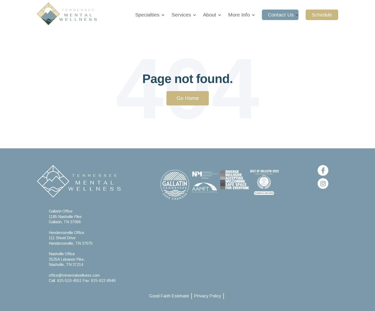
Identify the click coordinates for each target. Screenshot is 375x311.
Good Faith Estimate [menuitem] (169, 296)
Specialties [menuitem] (147, 14)
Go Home (187, 98)
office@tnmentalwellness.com (74, 275)
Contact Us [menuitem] (281, 14)
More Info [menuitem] (239, 14)
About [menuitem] (209, 14)
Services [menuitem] (181, 14)
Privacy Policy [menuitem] (207, 296)
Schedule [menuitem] (322, 14)
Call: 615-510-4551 (66, 281)
